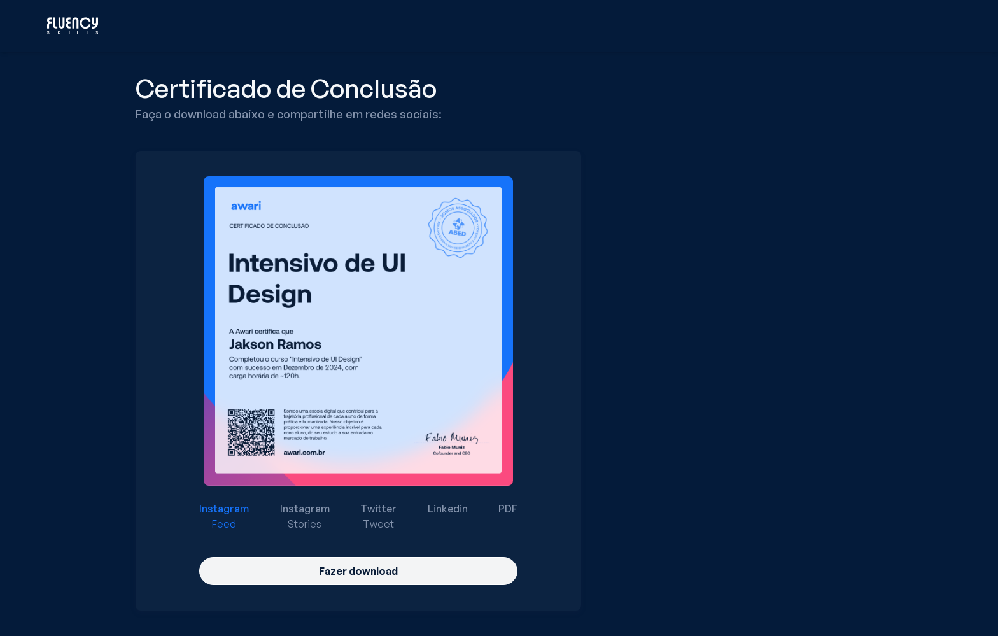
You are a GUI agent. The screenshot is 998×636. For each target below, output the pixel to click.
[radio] (224, 516)
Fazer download (358, 571)
